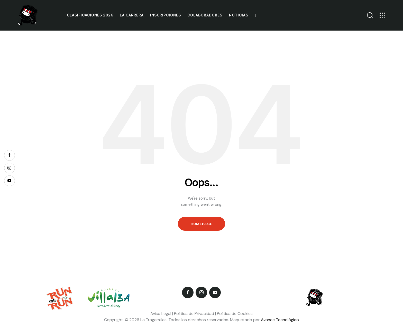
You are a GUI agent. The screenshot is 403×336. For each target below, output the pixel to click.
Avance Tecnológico (280, 319)
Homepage (201, 224)
